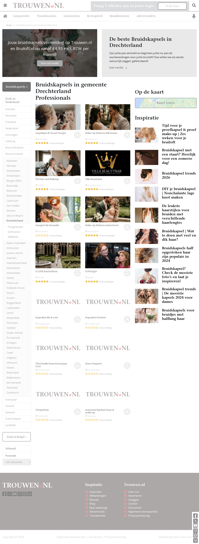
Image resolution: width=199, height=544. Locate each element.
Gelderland (11, 128)
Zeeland (10, 412)
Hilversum (12, 283)
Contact (133, 503)
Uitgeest (11, 357)
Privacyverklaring (139, 515)
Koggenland (14, 303)
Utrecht (9, 406)
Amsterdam (13, 175)
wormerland (14, 382)
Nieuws (94, 499)
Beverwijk (12, 185)
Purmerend (13, 337)
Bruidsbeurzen (119, 16)
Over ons (133, 492)
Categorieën (21, 16)
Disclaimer (134, 507)
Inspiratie (95, 492)
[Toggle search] (194, 5)
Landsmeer (13, 308)
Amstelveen (13, 170)
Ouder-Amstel (15, 332)
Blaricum (12, 190)
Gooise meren (15, 253)
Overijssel (11, 399)
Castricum (12, 200)
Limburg (10, 141)
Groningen (11, 134)
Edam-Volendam (16, 243)
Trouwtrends (98, 515)
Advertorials (97, 511)
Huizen (11, 298)
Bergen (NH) (14, 180)
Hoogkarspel (15, 227)
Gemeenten (72, 16)
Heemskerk (13, 268)
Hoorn (10, 293)
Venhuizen (14, 232)
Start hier (172, 6)
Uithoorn (12, 362)
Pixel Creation (188, 537)
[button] (5, 5)
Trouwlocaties (46, 16)
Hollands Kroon (16, 288)
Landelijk (10, 425)
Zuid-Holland (12, 418)
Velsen (10, 367)
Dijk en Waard (15, 215)
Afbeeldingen (98, 495)
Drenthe (10, 109)
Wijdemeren (14, 377)
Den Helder (13, 205)
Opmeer (11, 327)
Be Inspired (94, 16)
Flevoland (10, 115)
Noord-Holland (14, 154)
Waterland (13, 372)
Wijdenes (13, 237)
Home (9, 25)
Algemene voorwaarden (142, 511)
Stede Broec (14, 347)
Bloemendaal (14, 195)
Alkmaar (11, 165)
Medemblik (13, 318)
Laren (10, 313)
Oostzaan (12, 322)
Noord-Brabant (14, 147)
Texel (10, 352)
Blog (92, 503)
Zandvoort (13, 392)
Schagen (11, 342)
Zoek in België (16, 436)
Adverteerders (146, 16)
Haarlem (11, 258)
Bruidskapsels (16, 86)
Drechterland (15, 220)
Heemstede (13, 273)
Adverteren (135, 495)
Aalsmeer (12, 160)
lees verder (118, 67)
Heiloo (10, 278)
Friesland (10, 122)
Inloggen (133, 499)
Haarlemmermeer (17, 263)
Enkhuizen (13, 248)
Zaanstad (12, 387)
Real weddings (98, 507)
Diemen (11, 210)
